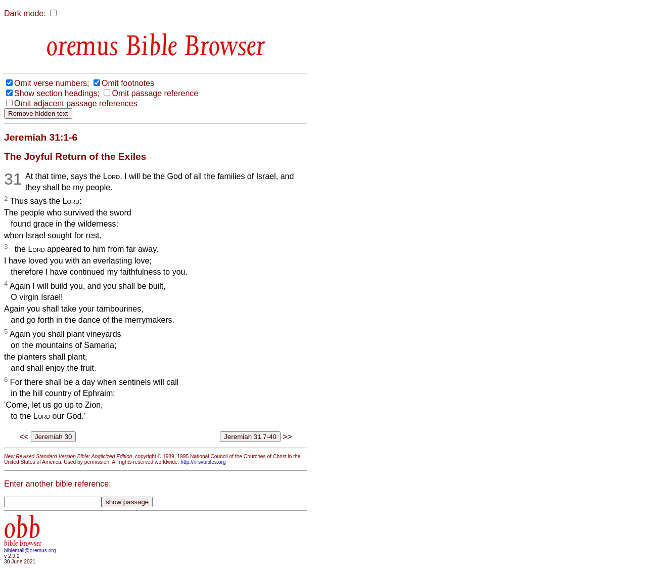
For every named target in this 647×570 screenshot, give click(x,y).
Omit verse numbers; (51, 83)
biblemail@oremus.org (30, 550)
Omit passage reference (155, 93)
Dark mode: (25, 13)
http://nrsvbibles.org (202, 462)
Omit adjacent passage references (75, 103)
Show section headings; (57, 93)
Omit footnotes (128, 83)
